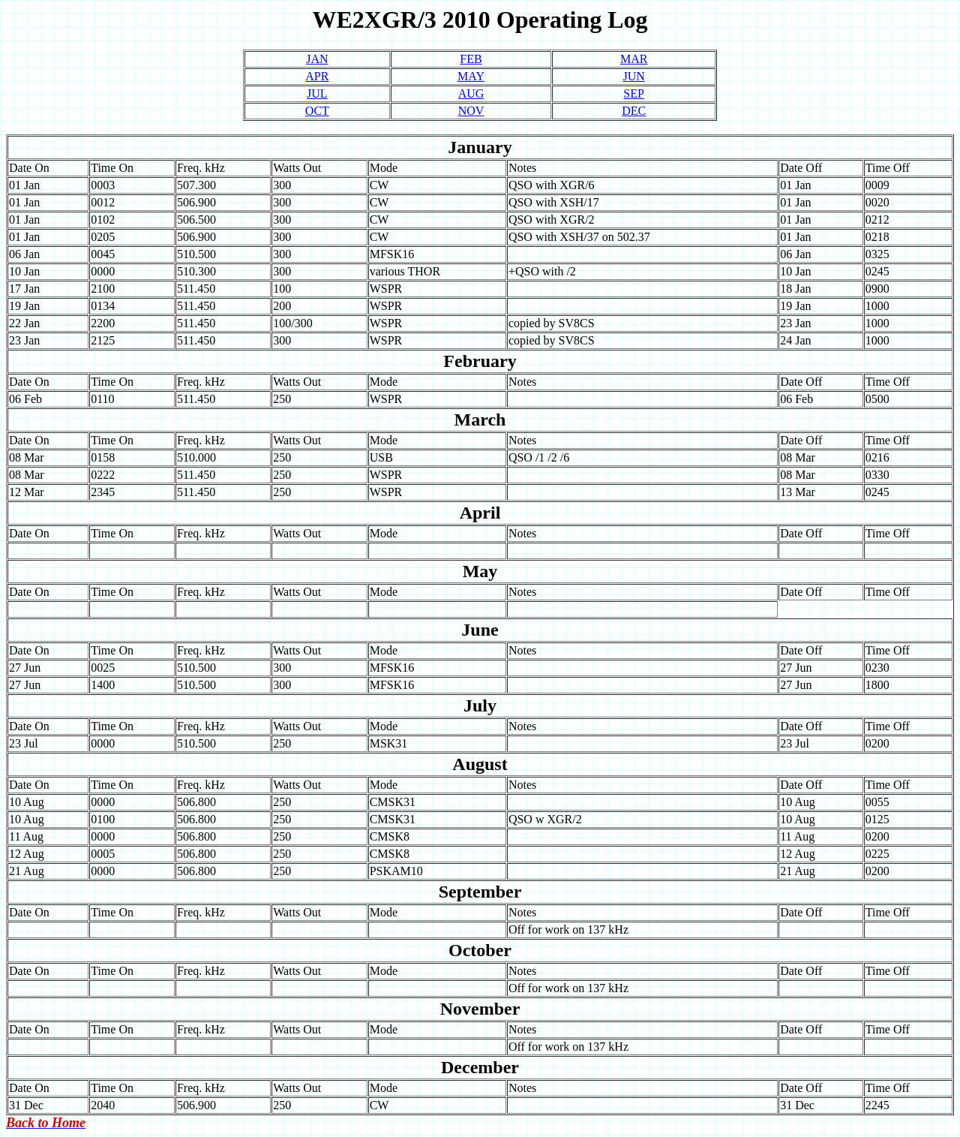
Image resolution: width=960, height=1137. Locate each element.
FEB (471, 59)
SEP (633, 93)
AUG (471, 93)
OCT (317, 110)
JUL (317, 93)
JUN (633, 76)
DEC (634, 110)
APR (316, 76)
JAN (317, 59)
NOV (471, 110)
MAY (471, 76)
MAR (633, 59)
